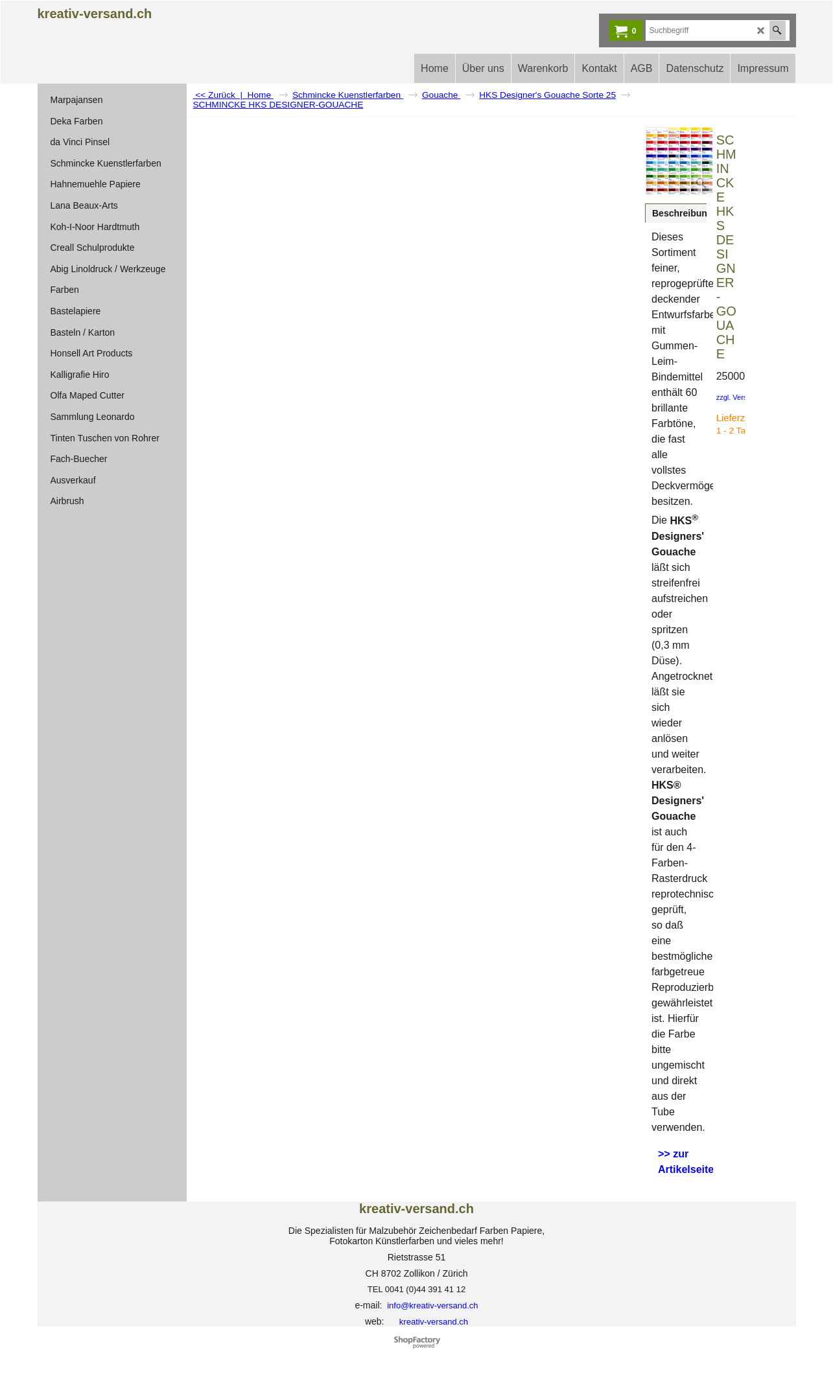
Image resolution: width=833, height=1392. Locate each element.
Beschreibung (682, 213)
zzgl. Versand (737, 397)
